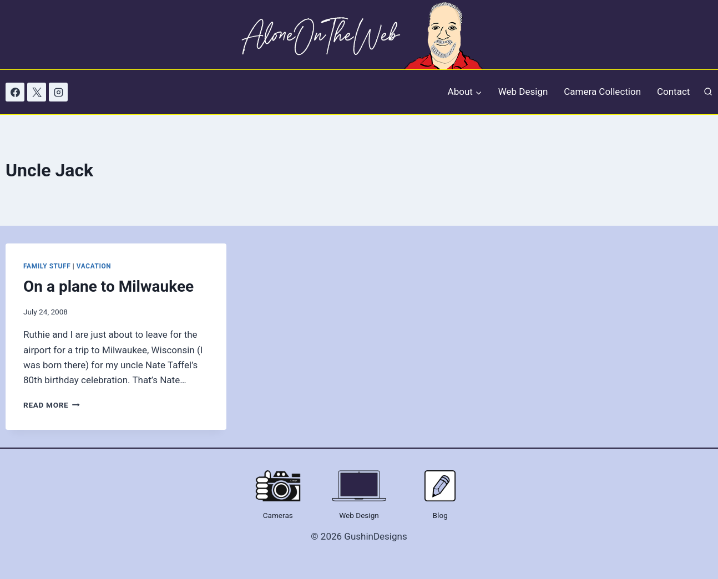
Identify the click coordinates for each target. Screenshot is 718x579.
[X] (36, 92)
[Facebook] (15, 92)
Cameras (278, 515)
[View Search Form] (708, 92)
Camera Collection (602, 91)
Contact (673, 91)
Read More (51, 404)
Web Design (523, 91)
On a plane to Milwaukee (108, 286)
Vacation (94, 266)
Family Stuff (46, 266)
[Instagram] (58, 92)
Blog (440, 515)
